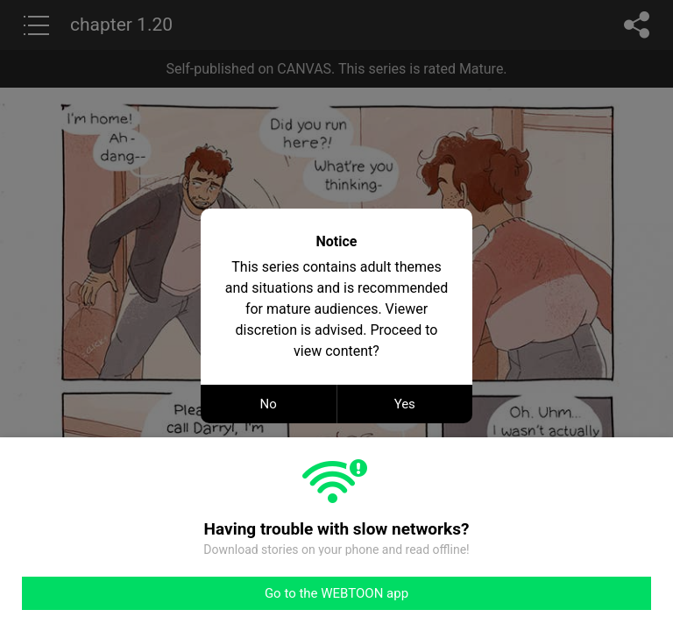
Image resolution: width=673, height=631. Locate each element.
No (268, 404)
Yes (404, 404)
